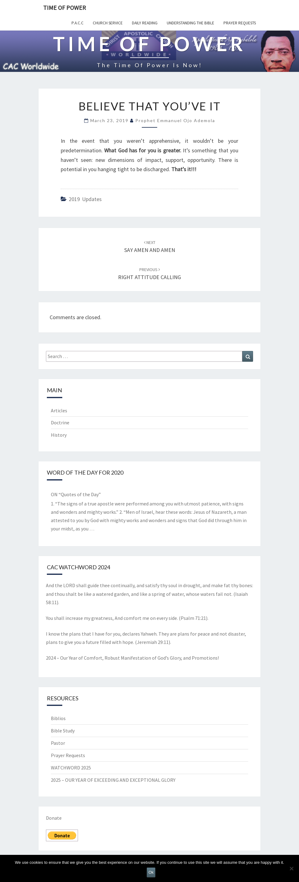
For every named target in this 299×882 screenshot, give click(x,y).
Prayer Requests (239, 23)
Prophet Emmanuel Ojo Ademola (175, 120)
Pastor (58, 743)
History (59, 435)
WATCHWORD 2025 (71, 768)
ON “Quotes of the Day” (76, 494)
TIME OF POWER (64, 7)
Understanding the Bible (190, 23)
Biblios (58, 718)
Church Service (108, 23)
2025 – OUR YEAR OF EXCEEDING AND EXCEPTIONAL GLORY (113, 780)
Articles (59, 410)
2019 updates (85, 199)
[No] (291, 868)
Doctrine (60, 422)
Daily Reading (145, 23)
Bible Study (63, 730)
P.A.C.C (78, 23)
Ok (151, 872)
